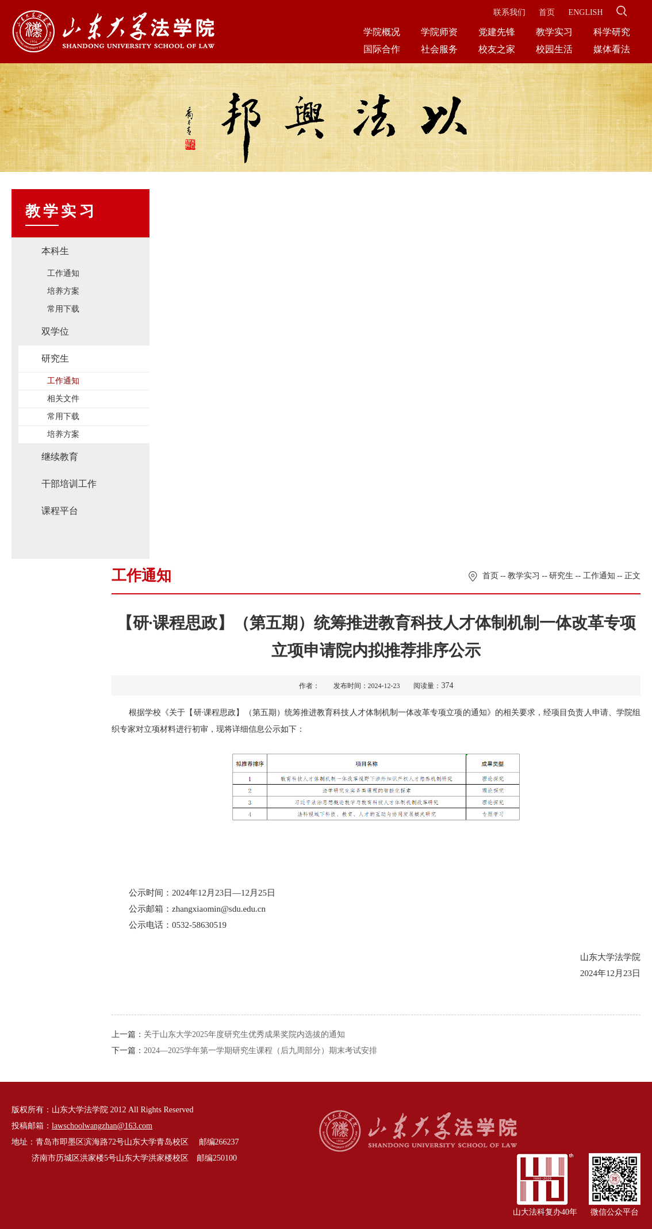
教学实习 (554, 32)
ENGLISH (586, 12)
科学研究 (611, 32)
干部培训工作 (69, 484)
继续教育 (59, 457)
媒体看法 (611, 49)
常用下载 (63, 309)
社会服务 (439, 49)
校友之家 (496, 49)
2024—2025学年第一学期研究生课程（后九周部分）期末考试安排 (260, 1050)
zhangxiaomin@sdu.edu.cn (219, 908)
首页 (547, 12)
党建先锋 (496, 32)
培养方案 (63, 291)
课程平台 (59, 511)
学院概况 (381, 32)
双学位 (55, 331)
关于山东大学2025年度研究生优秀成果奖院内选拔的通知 (244, 1034)
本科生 (55, 251)
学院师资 (439, 32)
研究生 (55, 358)
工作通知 (63, 273)
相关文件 (63, 398)
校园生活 (554, 49)
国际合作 (381, 49)
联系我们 (509, 12)
